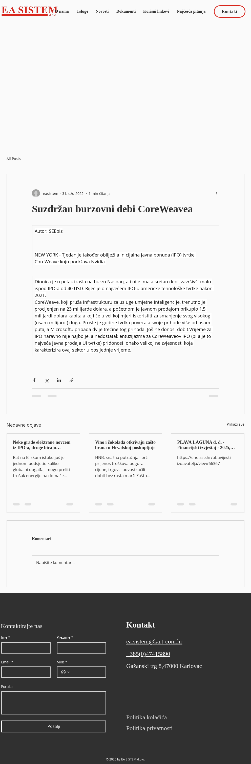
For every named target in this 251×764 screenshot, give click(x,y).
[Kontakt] (229, 11)
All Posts (14, 158)
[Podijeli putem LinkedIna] (59, 380)
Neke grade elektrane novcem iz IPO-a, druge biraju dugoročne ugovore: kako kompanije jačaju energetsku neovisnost (41, 445)
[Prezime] (79, 648)
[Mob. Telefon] (86, 672)
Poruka (7, 686)
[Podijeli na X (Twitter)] (46, 380)
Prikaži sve (235, 424)
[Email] (24, 672)
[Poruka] (54, 703)
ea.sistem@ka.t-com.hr (154, 641)
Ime (5, 637)
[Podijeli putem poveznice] (71, 380)
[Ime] (24, 648)
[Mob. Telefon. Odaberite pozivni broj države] (65, 672)
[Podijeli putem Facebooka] (34, 380)
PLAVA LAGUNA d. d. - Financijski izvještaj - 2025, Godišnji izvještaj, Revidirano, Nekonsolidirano (206, 445)
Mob (62, 662)
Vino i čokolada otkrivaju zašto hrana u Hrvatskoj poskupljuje (125, 445)
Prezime (65, 637)
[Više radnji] (216, 193)
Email (7, 662)
